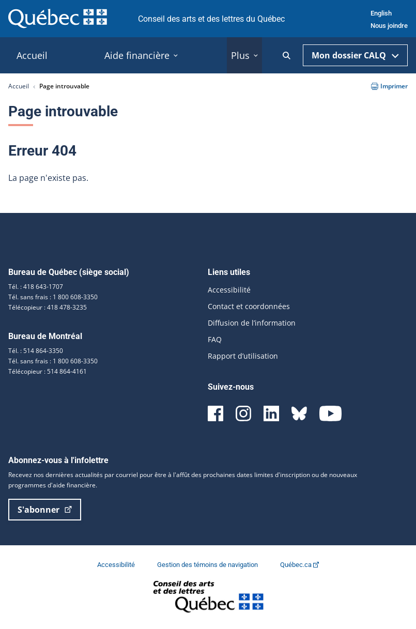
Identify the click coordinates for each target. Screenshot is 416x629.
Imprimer (389, 86)
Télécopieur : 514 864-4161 (47, 371)
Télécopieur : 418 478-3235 (47, 307)
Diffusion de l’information (252, 323)
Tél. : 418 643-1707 (35, 286)
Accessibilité (229, 290)
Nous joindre (389, 25)
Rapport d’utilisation (243, 356)
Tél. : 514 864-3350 (35, 350)
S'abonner (45, 509)
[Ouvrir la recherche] (286, 56)
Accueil (18, 86)
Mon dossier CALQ (355, 55)
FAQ (215, 339)
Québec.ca (299, 565)
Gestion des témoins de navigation (208, 565)
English (381, 13)
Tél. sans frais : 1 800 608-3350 (53, 297)
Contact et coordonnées (249, 306)
